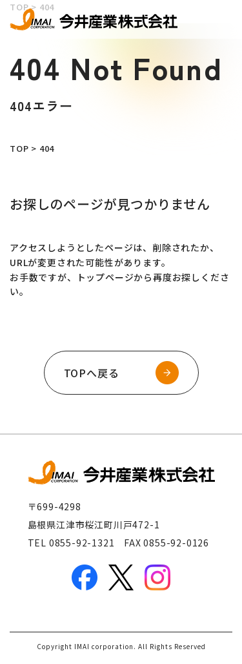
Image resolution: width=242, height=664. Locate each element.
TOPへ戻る (91, 372)
